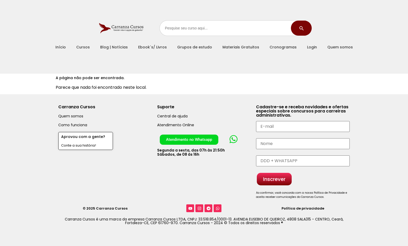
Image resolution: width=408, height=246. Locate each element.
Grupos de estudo (194, 47)
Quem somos (340, 47)
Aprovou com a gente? (83, 136)
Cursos (83, 47)
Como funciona (72, 125)
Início (60, 47)
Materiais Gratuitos (240, 47)
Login (312, 47)
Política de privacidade (303, 208)
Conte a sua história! (78, 145)
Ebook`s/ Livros (152, 47)
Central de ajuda (172, 116)
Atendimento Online (175, 125)
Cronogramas (283, 47)
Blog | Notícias (114, 47)
